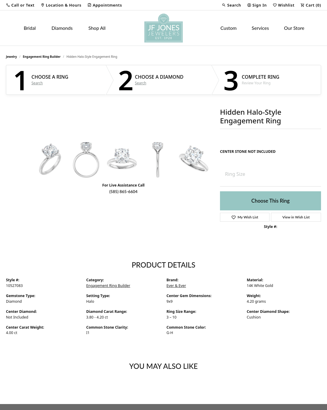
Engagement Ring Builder (42, 57)
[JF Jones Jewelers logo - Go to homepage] (163, 28)
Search (37, 83)
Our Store (294, 28)
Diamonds (62, 28)
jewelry (11, 57)
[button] (20, 5)
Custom (228, 28)
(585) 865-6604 (123, 191)
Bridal (30, 28)
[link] (61, 5)
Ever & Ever (176, 285)
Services (260, 28)
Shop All (97, 28)
